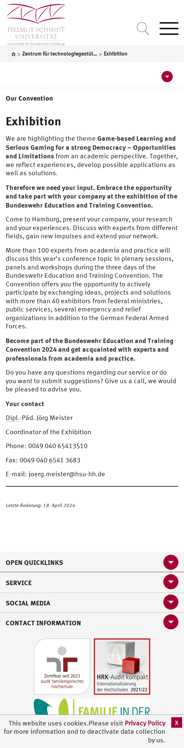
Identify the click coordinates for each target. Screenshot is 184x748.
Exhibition (33, 121)
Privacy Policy (145, 723)
